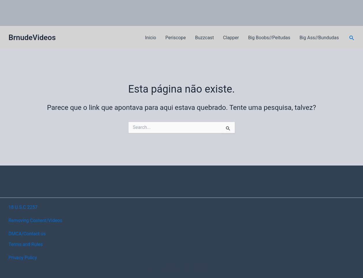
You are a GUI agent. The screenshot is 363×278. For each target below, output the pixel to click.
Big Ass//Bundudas (319, 37)
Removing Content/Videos (36, 220)
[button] (351, 38)
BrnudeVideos (32, 37)
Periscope (175, 37)
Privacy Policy (23, 257)
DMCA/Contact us (27, 233)
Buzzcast (204, 37)
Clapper (231, 37)
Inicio (150, 37)
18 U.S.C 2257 (23, 207)
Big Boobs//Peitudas (269, 37)
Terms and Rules (26, 244)
